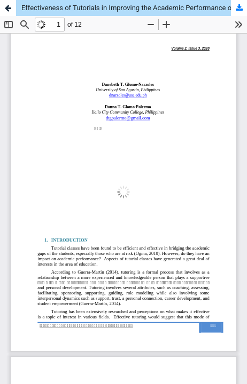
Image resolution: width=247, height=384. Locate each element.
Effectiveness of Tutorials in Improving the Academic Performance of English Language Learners (134, 8)
